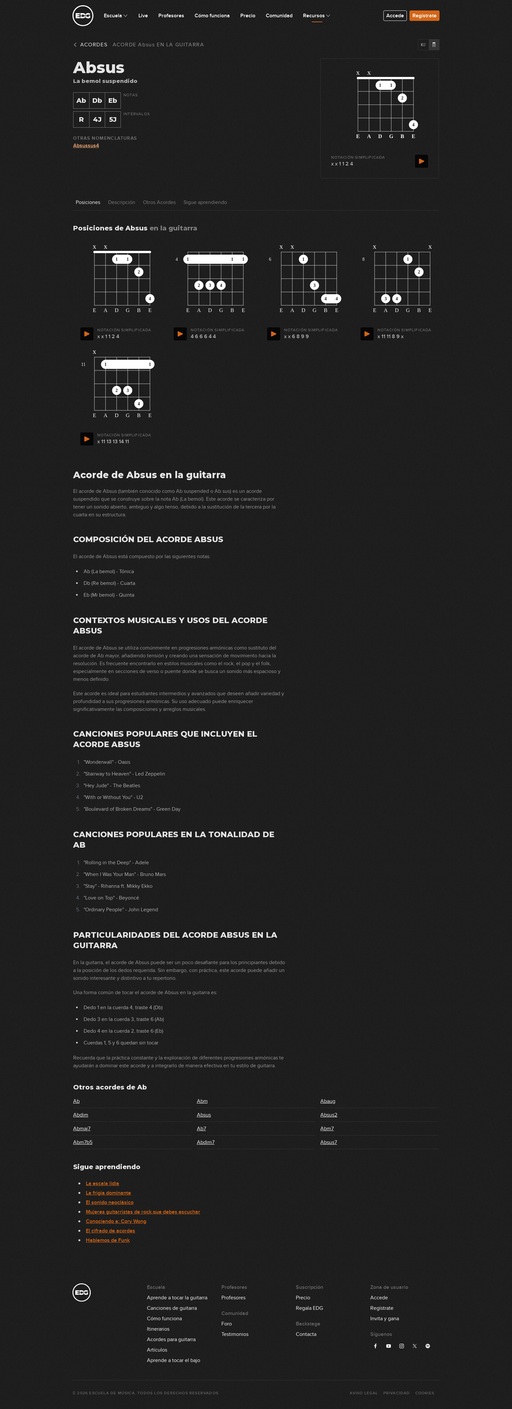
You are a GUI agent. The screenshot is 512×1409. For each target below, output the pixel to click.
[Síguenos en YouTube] (388, 1346)
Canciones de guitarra (172, 1308)
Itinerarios (158, 1329)
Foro (226, 1324)
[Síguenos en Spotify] (428, 1346)
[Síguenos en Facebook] (375, 1346)
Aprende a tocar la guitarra (177, 1297)
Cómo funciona (164, 1318)
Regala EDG (309, 1308)
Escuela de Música (112, 1393)
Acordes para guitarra (171, 1339)
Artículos (157, 1350)
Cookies (424, 1393)
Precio (303, 1297)
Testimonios (234, 1334)
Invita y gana (384, 1318)
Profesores (233, 1297)
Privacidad (396, 1393)
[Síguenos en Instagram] (401, 1346)
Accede (395, 15)
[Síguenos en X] (414, 1346)
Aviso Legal (364, 1393)
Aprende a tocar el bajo (173, 1360)
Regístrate (424, 15)
